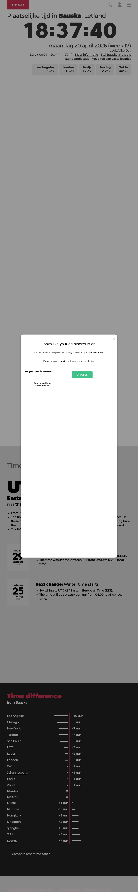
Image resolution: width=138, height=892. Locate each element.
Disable (82, 374)
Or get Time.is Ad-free (38, 371)
